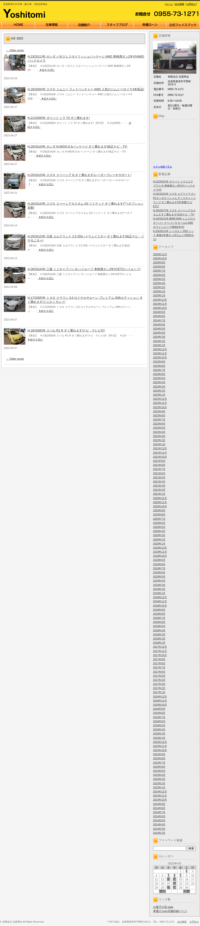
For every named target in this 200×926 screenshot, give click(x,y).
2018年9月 (159, 609)
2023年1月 (159, 394)
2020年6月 (159, 522)
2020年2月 (159, 539)
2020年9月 (159, 510)
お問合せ (191, 4)
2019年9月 (159, 560)
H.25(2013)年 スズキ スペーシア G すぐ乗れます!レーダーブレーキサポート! (79, 175)
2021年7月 (159, 469)
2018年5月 (159, 626)
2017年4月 (159, 680)
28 (174, 887)
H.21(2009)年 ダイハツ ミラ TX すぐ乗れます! (59, 118)
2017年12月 (160, 646)
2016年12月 (160, 696)
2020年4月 (159, 531)
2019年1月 (159, 593)
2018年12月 (160, 597)
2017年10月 (160, 655)
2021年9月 (159, 460)
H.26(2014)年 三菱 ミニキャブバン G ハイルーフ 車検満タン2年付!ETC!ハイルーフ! (84, 269)
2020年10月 (160, 506)
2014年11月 (160, 795)
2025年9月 (159, 262)
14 (174, 879)
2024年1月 (159, 345)
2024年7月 (159, 320)
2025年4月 (159, 283)
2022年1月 (159, 444)
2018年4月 (159, 630)
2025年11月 (160, 254)
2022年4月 (159, 432)
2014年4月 (159, 824)
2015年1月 (159, 787)
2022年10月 (160, 407)
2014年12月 (160, 791)
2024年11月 (160, 303)
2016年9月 (159, 708)
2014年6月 (159, 816)
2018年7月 (159, 617)
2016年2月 (159, 737)
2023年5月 (159, 378)
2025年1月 (159, 295)
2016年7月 (159, 717)
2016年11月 (160, 700)
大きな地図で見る (162, 166)
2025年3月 (159, 287)
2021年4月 (159, 481)
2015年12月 (160, 742)
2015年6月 (159, 766)
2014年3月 (159, 828)
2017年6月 (159, 671)
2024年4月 (159, 332)
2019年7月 (159, 568)
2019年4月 (159, 580)
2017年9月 (159, 659)
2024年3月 (159, 336)
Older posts (15, 50)
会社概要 (179, 4)
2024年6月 (159, 324)
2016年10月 (160, 704)
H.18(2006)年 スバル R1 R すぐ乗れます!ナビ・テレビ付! (66, 330)
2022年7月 (159, 419)
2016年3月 (159, 733)
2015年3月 (159, 779)
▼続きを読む (46, 70)
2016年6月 (159, 721)
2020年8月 (159, 514)
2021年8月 (159, 465)
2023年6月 (159, 374)
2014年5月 (159, 820)
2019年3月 (159, 585)
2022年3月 (159, 436)
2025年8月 (159, 266)
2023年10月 (160, 357)
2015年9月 (159, 754)
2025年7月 (159, 270)
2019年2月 (159, 589)
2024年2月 (159, 341)
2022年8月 (159, 415)
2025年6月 (159, 275)
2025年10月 (160, 258)
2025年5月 (159, 279)
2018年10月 (160, 605)
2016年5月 (159, 725)
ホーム (169, 4)
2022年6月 (159, 423)
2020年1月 (159, 543)
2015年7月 (159, 762)
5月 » (186, 891)
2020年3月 (159, 535)
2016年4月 (159, 729)
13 (168, 879)
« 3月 (162, 891)
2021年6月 (159, 473)
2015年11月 (160, 746)
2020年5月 (159, 527)
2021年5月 (159, 477)
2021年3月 (159, 485)
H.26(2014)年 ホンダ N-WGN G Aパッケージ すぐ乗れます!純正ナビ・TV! (77, 146)
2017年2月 (159, 688)
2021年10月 (160, 456)
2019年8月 (159, 564)
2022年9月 (159, 411)
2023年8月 (159, 365)
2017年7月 (159, 667)
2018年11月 (160, 601)
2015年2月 (159, 783)
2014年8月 (159, 808)
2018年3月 (159, 634)
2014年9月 (159, 804)
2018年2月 (159, 638)
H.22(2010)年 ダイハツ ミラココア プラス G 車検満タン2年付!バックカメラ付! (174, 185)
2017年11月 (160, 651)
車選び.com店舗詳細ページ (170, 911)
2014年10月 (160, 799)
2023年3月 (159, 386)
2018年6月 (159, 622)
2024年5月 (159, 328)
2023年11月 (160, 353)
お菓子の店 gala (163, 907)
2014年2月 (159, 832)
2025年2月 (159, 291)
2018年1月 (159, 642)
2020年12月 (160, 498)
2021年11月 (160, 452)
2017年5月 (159, 675)
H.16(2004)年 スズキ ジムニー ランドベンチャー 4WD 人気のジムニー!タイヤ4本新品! (86, 89)
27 (168, 887)
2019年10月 (160, 555)
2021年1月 (159, 493)
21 (174, 883)
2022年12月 (160, 398)
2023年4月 (159, 382)
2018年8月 (159, 613)
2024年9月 (159, 312)
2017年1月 (159, 692)
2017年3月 (159, 684)
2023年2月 (159, 390)
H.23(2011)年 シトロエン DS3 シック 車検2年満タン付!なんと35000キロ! (173, 235)
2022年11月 (160, 403)
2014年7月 (159, 812)
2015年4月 (159, 775)
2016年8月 (159, 712)
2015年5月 (159, 770)
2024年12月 (160, 299)
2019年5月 (159, 576)
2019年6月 (159, 572)
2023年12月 (160, 349)
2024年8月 (159, 316)
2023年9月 (159, 361)
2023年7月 (159, 370)
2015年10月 (160, 750)
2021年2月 (159, 489)
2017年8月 (159, 663)
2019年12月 (160, 547)
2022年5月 (159, 427)
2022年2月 (159, 440)
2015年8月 (159, 758)
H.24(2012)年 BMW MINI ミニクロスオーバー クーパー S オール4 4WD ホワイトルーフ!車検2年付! (174, 222)
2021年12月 (160, 448)
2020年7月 (159, 518)
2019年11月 (160, 551)
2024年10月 (160, 308)
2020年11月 (160, 502)
